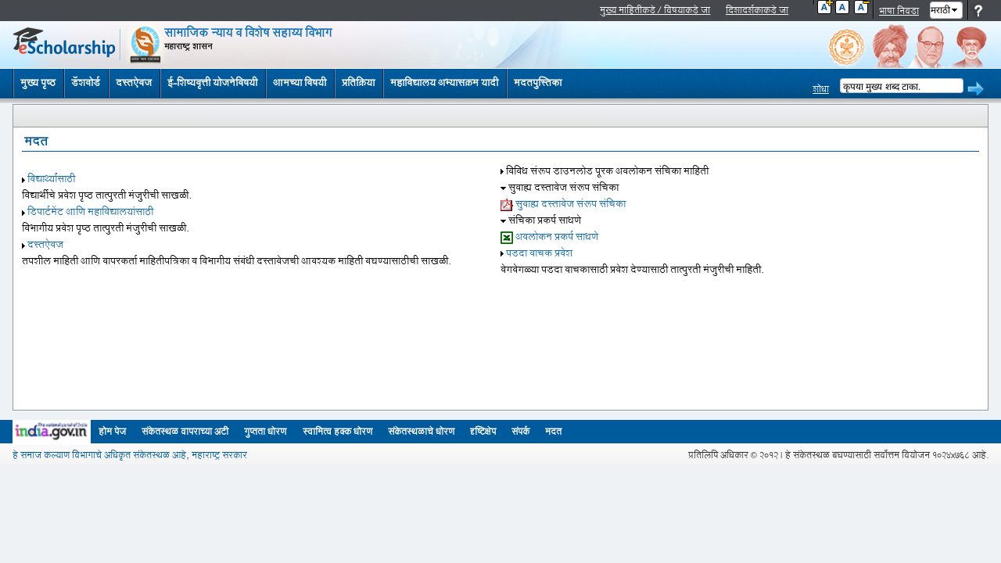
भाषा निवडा (899, 11)
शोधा (821, 89)
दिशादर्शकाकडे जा (757, 10)
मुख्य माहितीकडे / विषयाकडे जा (655, 10)
